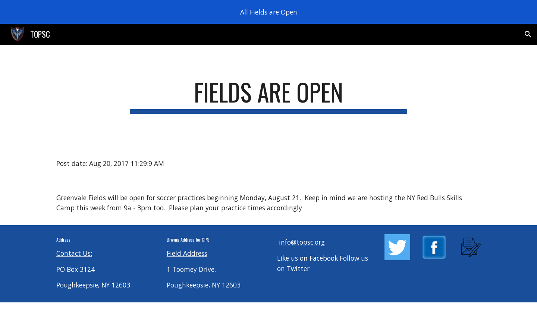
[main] (268, 96)
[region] (268, 12)
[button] (528, 34)
